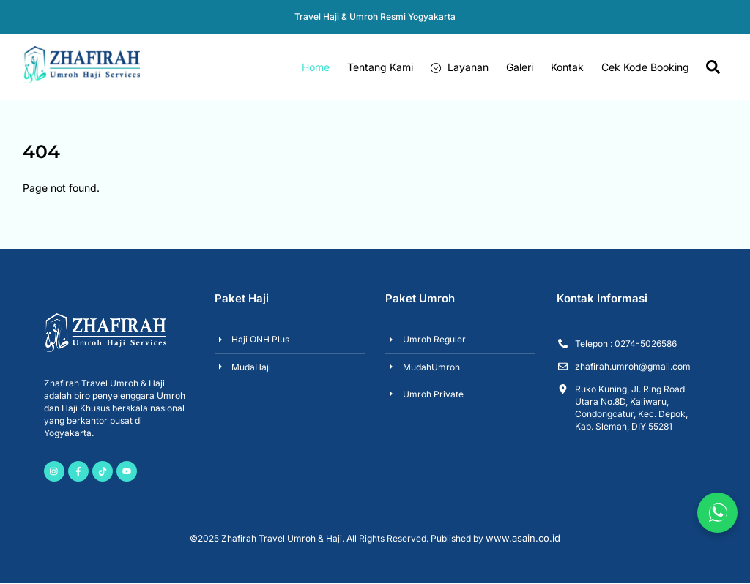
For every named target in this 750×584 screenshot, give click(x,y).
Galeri (519, 67)
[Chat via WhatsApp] (717, 513)
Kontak (567, 67)
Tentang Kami (380, 67)
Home (316, 67)
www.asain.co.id (523, 539)
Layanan (460, 67)
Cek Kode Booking (645, 67)
